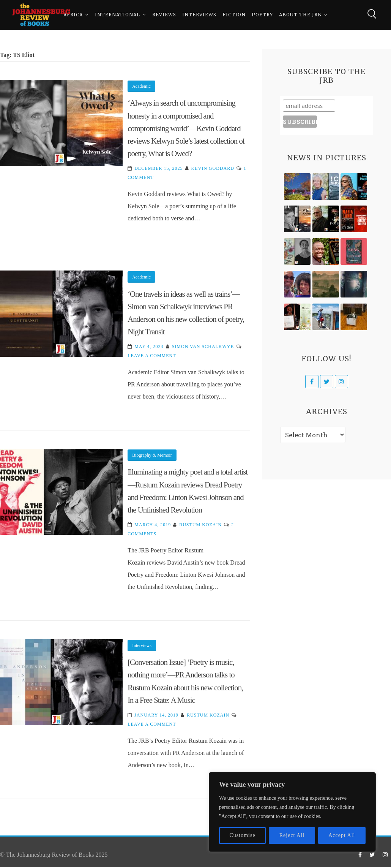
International (117, 15)
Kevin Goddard (212, 168)
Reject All (291, 835)
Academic (141, 86)
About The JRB (300, 15)
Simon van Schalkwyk (203, 346)
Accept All (341, 835)
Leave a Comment (152, 355)
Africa (73, 15)
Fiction (234, 15)
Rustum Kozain (200, 524)
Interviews (199, 15)
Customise (242, 835)
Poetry (262, 15)
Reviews (164, 15)
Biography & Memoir (152, 455)
